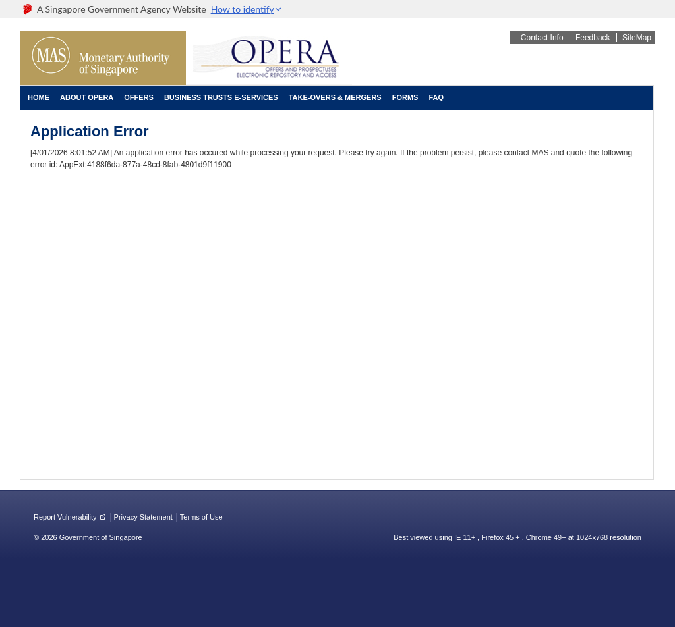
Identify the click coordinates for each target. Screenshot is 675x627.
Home (38, 97)
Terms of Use (201, 517)
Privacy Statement (143, 517)
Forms (405, 97)
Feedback (592, 37)
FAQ (436, 97)
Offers (139, 97)
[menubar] (235, 98)
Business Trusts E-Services (221, 97)
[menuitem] (38, 97)
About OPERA (86, 97)
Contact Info (542, 37)
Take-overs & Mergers (335, 97)
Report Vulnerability (65, 517)
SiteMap (636, 37)
